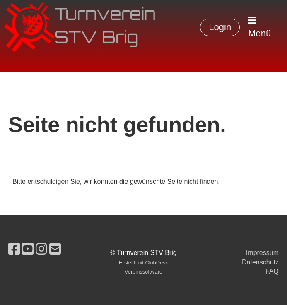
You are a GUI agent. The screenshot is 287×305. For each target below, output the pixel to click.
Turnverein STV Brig (105, 27)
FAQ (272, 271)
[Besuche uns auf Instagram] (41, 249)
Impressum (262, 252)
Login (220, 27)
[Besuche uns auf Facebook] (14, 249)
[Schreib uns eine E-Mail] (55, 249)
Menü (259, 27)
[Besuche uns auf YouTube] (28, 249)
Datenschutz (260, 262)
